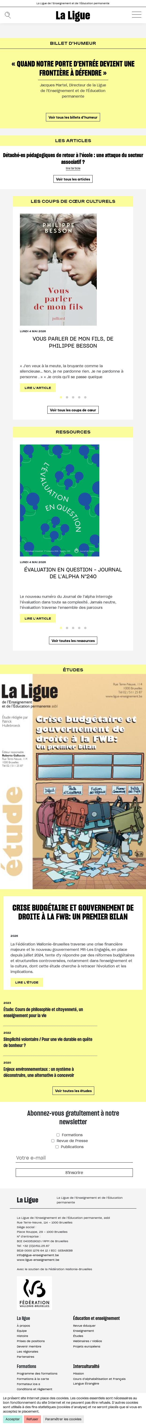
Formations (72, 1135)
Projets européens (86, 1346)
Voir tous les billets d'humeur (73, 117)
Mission (78, 1373)
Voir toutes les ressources (73, 640)
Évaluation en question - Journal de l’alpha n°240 (73, 573)
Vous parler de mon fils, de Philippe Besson (73, 342)
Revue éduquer (84, 1325)
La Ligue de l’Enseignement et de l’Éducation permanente (73, 3)
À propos (23, 1325)
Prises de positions (31, 1341)
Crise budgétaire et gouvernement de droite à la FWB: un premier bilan (73, 912)
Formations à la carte (33, 1379)
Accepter (13, 1419)
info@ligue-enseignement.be (38, 1255)
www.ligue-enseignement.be (38, 1260)
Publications (72, 1147)
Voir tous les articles (73, 178)
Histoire (22, 1336)
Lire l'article (38, 387)
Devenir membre (29, 1346)
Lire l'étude (26, 982)
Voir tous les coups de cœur (73, 409)
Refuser (32, 1419)
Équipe (22, 1331)
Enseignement (83, 1331)
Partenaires (25, 1356)
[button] (136, 14)
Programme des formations (37, 1373)
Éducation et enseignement (96, 1318)
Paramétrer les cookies (63, 1419)
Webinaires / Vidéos (87, 1341)
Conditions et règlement (34, 1389)
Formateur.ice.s (28, 1384)
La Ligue (73, 15)
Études (78, 1336)
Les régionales (27, 1351)
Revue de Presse (72, 1140)
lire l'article (73, 168)
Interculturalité (86, 1366)
